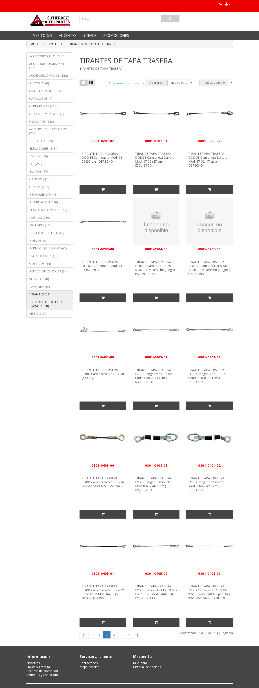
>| (136, 635)
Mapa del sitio (90, 667)
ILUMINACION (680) (43, 202)
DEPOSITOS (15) (41, 141)
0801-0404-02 (209, 465)
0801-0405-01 (103, 573)
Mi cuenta (140, 663)
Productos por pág (214, 83)
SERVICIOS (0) (39, 279)
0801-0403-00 (103, 465)
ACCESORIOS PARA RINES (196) (48, 66)
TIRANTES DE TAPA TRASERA (89, 44)
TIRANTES (51, 44)
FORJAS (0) (37, 164)
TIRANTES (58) (39, 294)
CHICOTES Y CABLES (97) (47, 114)
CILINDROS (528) (41, 121)
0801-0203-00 (103, 249)
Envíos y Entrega (38, 667)
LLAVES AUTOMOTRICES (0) (49, 210)
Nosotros (33, 663)
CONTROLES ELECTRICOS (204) (48, 131)
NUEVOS (89, 35)
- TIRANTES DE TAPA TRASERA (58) (45, 304)
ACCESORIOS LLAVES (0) (46, 56)
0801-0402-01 (156, 357)
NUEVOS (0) (37, 240)
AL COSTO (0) (39, 83)
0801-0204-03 (156, 249)
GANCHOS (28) (40, 179)
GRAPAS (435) (39, 187)
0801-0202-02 (209, 141)
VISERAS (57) (38, 313)
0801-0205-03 (209, 249)
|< (84, 635)
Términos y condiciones (43, 675)
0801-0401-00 (103, 357)
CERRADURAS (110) (43, 106)
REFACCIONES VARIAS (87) (48, 271)
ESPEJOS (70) (38, 156)
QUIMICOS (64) (40, 263)
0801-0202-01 (156, 141)
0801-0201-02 (103, 141)
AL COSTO (67, 35)
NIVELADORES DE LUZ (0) (48, 233)
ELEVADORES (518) (43, 148)
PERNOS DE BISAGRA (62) (48, 248)
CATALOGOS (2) (40, 98)
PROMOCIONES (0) (43, 256)
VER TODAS (42, 35)
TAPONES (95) (39, 286)
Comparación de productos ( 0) (128, 83)
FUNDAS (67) (38, 171)
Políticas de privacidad (42, 671)
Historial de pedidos (147, 667)
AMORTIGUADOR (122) (46, 91)
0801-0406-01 (209, 573)
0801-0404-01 (156, 465)
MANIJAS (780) (39, 217)
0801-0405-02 (156, 573)
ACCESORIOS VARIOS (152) (48, 75)
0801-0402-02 (209, 357)
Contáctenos (89, 663)
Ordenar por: (157, 83)
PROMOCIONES (116, 35)
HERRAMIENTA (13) (43, 194)
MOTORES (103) (41, 225)
